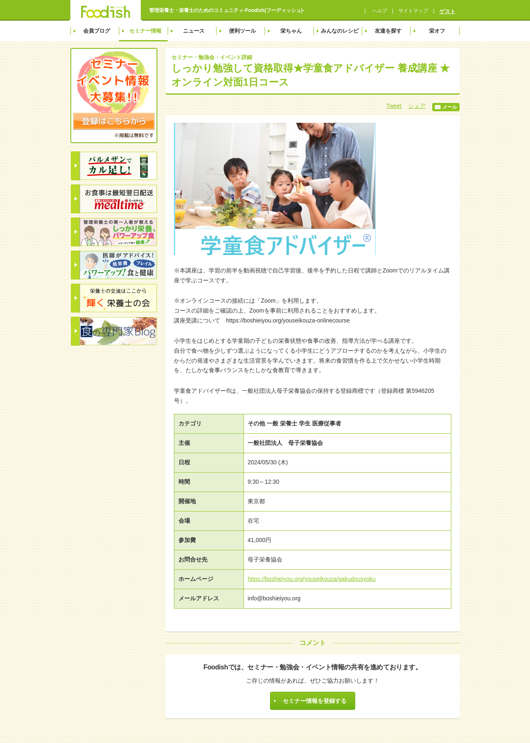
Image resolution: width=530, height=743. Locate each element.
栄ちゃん (291, 31)
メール (446, 107)
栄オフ (437, 31)
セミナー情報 (145, 31)
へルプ (379, 11)
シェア (417, 106)
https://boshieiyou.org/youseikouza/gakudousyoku (312, 579)
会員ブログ (96, 31)
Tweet (394, 106)
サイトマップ (413, 11)
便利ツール (242, 31)
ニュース (194, 31)
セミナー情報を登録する (315, 701)
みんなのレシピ (340, 31)
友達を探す (388, 31)
